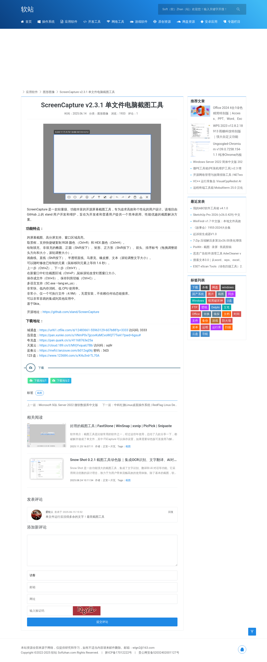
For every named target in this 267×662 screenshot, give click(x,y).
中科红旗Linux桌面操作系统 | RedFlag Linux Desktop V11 (151, 405)
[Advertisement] (133, 60)
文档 (227, 314)
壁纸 (204, 307)
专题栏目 (231, 21)
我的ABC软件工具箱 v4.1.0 (210, 208)
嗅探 (217, 314)
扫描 (228, 327)
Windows (198, 300)
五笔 (227, 307)
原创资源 (162, 21)
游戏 (215, 320)
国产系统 (198, 294)
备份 (205, 320)
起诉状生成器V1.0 (205, 234)
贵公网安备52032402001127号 (158, 652)
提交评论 (102, 622)
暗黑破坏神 (215, 300)
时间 (237, 314)
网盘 (215, 287)
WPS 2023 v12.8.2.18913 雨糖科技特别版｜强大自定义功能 (228, 131)
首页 (26, 21)
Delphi (215, 307)
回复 (170, 511)
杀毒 (205, 287)
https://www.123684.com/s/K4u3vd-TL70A (69, 355)
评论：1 (133, 113)
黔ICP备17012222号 (118, 652)
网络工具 (115, 21)
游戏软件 (139, 21)
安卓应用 (209, 21)
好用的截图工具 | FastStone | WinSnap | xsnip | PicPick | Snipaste (121, 426)
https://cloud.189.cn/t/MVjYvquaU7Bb (66, 345)
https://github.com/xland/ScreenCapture (71, 312)
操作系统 (46, 21)
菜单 (195, 327)
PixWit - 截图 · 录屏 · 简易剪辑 (212, 247)
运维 (205, 327)
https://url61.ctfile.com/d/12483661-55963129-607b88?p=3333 (84, 330)
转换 (207, 314)
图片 (211, 294)
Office (196, 314)
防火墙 (226, 320)
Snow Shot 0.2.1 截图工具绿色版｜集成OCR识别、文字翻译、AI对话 (123, 460)
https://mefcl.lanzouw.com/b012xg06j (66, 350)
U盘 (229, 300)
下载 (195, 287)
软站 (27, 9)
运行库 (216, 327)
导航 (205, 334)
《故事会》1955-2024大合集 (212, 227)
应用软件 (69, 21)
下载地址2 (63, 380)
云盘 (195, 334)
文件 (195, 320)
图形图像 (49, 92)
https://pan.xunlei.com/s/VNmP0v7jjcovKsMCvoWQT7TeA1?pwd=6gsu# (90, 335)
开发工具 (92, 21)
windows (228, 287)
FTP (194, 307)
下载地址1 (40, 380)
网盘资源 (186, 21)
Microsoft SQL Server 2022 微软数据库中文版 (68, 405)
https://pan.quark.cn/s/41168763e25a (66, 340)
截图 (39, 392)
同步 (231, 294)
